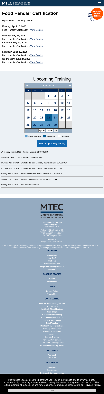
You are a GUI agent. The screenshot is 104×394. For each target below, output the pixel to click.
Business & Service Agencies (52, 373)
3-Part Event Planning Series (52, 343)
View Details (36, 30)
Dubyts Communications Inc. (52, 241)
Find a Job (52, 358)
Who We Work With (52, 264)
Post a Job (52, 355)
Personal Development (52, 340)
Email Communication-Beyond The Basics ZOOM (38, 179)
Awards (52, 279)
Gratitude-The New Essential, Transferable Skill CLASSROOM (44, 163)
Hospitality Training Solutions (52, 267)
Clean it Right (52, 312)
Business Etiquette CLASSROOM (35, 152)
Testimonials (52, 282)
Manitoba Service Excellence (51, 326)
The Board (52, 261)
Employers (52, 367)
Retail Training (52, 323)
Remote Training (52, 337)
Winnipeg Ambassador (52, 329)
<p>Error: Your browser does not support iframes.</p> (52, 108)
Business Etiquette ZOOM (32, 157)
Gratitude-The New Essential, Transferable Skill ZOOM (41, 168)
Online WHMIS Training (52, 320)
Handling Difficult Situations (52, 309)
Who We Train (52, 306)
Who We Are (52, 255)
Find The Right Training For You (52, 303)
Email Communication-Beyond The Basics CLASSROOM (41, 174)
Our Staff (52, 258)
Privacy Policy (92, 385)
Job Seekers (52, 370)
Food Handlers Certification (52, 318)
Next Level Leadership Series (52, 346)
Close (52, 391)
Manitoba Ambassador (52, 332)
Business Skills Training (52, 315)
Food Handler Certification (29, 185)
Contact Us (52, 269)
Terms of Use (52, 294)
